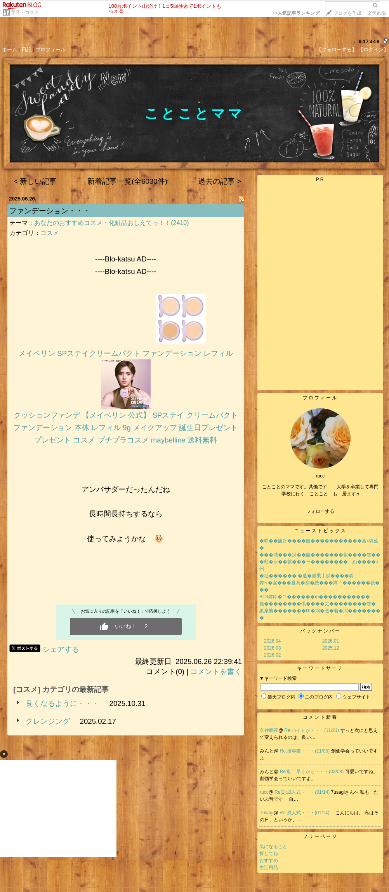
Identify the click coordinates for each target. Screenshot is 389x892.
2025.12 (330, 648)
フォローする (320, 511)
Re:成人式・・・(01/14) (305, 812)
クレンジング (48, 721)
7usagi (266, 812)
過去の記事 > (219, 181)
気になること (273, 846)
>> (296, 13)
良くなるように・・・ (62, 703)
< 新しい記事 (35, 181)
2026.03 (272, 648)
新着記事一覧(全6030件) (127, 181)
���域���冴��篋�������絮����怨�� (319, 555)
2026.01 (330, 641)
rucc (264, 792)
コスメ (49, 233)
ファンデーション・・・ (49, 211)
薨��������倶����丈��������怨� (317, 603)
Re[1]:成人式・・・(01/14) (302, 792)
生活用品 (268, 867)
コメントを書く (216, 671)
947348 (369, 41)
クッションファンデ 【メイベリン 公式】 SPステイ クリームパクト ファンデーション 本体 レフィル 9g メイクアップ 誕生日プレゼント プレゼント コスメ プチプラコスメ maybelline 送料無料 (125, 427)
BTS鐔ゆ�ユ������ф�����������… (317, 596)
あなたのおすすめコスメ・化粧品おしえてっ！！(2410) (111, 223)
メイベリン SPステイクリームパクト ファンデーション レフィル (125, 353)
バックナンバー (320, 631)
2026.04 (272, 641)
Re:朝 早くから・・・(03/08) (312, 771)
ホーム (9, 49)
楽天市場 (376, 13)
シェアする (60, 649)
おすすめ (268, 860)
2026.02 (272, 655)
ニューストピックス (320, 530)
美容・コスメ (25, 12)
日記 (26, 49)
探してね (268, 853)
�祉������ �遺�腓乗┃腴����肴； (308, 575)
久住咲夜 (269, 730)
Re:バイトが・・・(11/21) (312, 730)
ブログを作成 (347, 13)
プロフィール (50, 49)
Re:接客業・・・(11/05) (305, 751)
